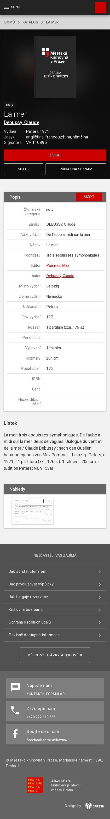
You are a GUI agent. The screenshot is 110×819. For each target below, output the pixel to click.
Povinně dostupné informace (34, 635)
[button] (55, 67)
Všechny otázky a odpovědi (55, 655)
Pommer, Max (57, 265)
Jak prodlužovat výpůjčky (31, 584)
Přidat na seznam (76, 169)
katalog (30, 22)
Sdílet (23, 169)
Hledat (98, 5)
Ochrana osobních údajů (30, 622)
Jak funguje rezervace (28, 597)
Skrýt (89, 197)
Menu (12, 7)
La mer (52, 22)
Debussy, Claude (21, 122)
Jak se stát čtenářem (27, 571)
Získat (55, 155)
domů (9, 22)
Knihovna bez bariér (26, 609)
